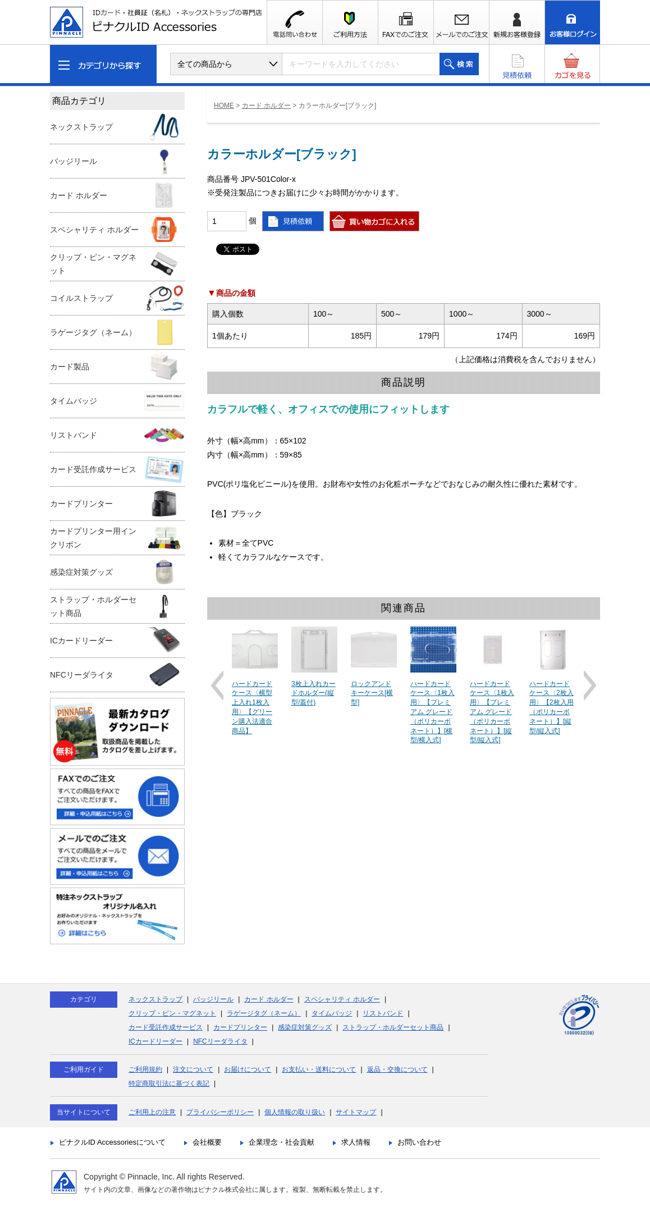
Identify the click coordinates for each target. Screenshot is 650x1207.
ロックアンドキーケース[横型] (372, 693)
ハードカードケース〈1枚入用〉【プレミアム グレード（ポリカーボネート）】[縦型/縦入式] (492, 712)
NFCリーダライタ (220, 1041)
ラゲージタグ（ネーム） (264, 1013)
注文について (193, 1069)
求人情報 (355, 1142)
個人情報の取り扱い (294, 1112)
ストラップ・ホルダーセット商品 (392, 1027)
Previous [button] (217, 685)
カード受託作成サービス (166, 1027)
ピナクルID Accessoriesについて (112, 1142)
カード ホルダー (266, 105)
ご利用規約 (145, 1069)
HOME (224, 105)
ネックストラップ (155, 999)
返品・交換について (397, 1069)
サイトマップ (356, 1112)
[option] (255, 681)
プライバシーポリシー (220, 1112)
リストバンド (383, 1013)
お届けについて (247, 1069)
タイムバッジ (332, 1013)
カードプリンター (240, 1027)
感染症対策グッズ (305, 1027)
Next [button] (590, 685)
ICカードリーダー (155, 1041)
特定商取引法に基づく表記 (169, 1083)
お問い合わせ (419, 1142)
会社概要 (207, 1142)
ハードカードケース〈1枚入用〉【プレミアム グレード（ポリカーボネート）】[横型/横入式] (432, 712)
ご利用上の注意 (152, 1112)
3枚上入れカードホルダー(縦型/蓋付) (313, 693)
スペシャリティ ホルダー (342, 999)
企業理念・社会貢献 (281, 1142)
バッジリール (213, 999)
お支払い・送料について (319, 1069)
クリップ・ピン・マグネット (172, 1013)
